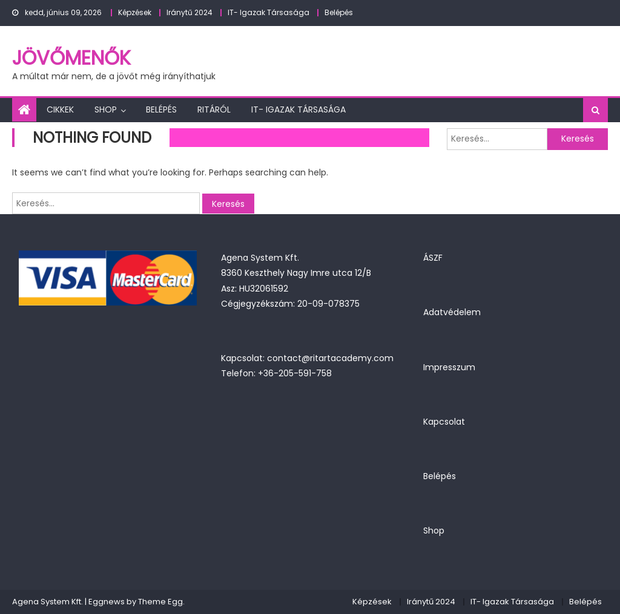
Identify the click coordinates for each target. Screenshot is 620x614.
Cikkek (60, 109)
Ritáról (214, 109)
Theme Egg (160, 601)
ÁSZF (433, 258)
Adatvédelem (452, 312)
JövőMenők (71, 57)
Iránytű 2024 (190, 12)
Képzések (134, 12)
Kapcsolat (444, 422)
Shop (105, 109)
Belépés (339, 12)
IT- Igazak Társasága (268, 12)
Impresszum (449, 367)
